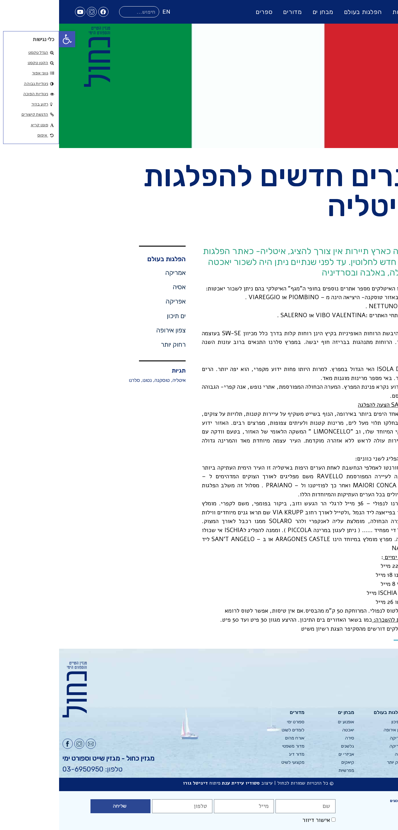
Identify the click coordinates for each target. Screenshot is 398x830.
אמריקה (116, 272)
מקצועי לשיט (233, 762)
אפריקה (116, 301)
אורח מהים (235, 738)
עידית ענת (174, 783)
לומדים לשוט (234, 730)
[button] (8, 39)
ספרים (205, 12)
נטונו (88, 380)
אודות (390, 722)
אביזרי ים (287, 754)
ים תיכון (117, 316)
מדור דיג (237, 754)
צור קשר (387, 754)
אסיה (120, 287)
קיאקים (288, 762)
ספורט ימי (236, 722)
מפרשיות (287, 770)
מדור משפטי (234, 746)
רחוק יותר (114, 344)
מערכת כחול (383, 738)
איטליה (120, 380)
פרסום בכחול (383, 730)
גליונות (342, 12)
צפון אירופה (112, 330)
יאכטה (289, 730)
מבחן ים (263, 12)
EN (107, 11)
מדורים (233, 12)
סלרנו (75, 380)
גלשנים (288, 746)
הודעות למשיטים (380, 746)
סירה (290, 738)
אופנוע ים (287, 722)
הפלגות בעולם (304, 12)
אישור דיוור (257, 820)
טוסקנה (103, 380)
